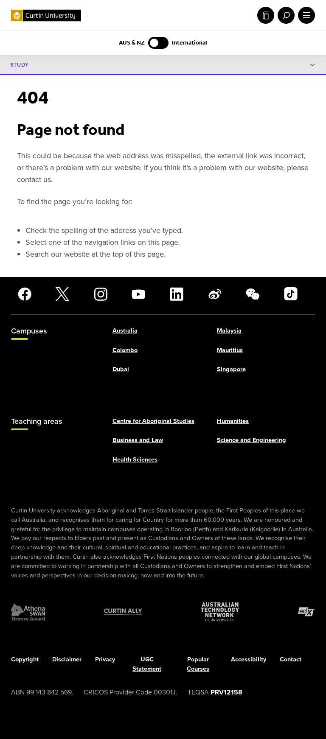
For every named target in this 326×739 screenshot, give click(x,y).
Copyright (25, 659)
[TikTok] (291, 294)
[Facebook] (24, 294)
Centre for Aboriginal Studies (153, 420)
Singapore (231, 369)
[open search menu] (284, 15)
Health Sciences (134, 460)
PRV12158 (226, 692)
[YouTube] (138, 294)
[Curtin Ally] (123, 612)
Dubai (120, 369)
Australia (125, 330)
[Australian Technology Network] (220, 612)
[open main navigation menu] (305, 15)
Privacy (105, 659)
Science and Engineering (251, 440)
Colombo (125, 350)
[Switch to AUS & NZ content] (158, 43)
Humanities (233, 420)
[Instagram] (100, 294)
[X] (62, 294)
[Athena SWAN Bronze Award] (28, 612)
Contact (290, 659)
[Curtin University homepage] (46, 15)
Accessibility (248, 659)
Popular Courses (198, 664)
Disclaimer (67, 659)
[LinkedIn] (176, 294)
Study (265, 15)
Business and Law (137, 440)
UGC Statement (146, 664)
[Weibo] (215, 294)
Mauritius (230, 350)
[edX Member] (306, 612)
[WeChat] (252, 294)
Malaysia (229, 330)
